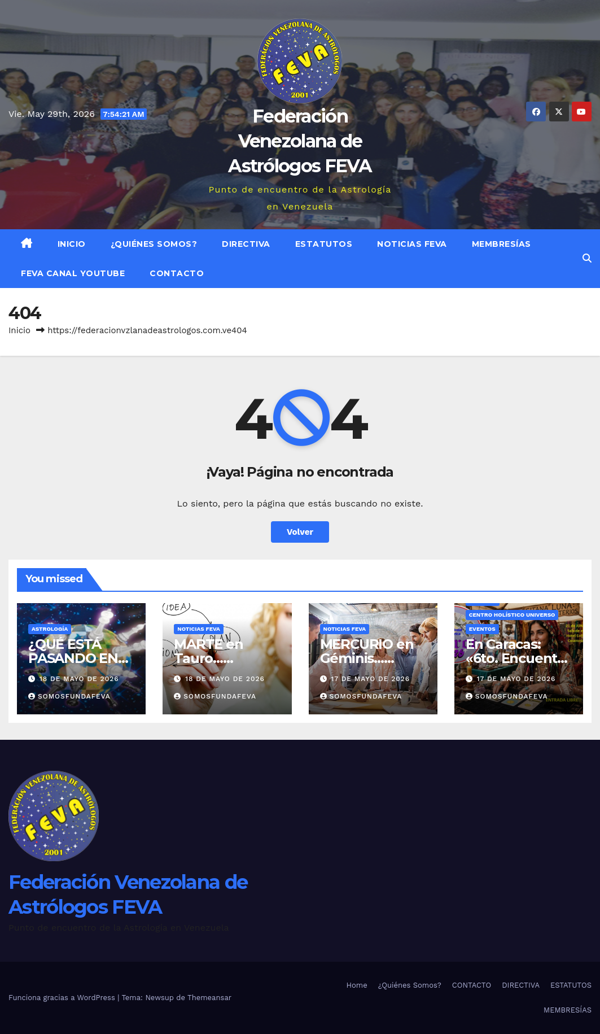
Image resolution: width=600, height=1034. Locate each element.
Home (357, 985)
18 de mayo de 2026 (79, 679)
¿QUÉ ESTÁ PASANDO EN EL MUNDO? (73, 658)
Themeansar (209, 997)
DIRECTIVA (246, 244)
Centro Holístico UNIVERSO (512, 615)
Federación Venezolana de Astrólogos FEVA (300, 141)
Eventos (482, 629)
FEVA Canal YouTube (73, 273)
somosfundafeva (69, 696)
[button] (587, 258)
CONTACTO (177, 273)
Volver (300, 532)
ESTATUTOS (324, 244)
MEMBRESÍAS (501, 244)
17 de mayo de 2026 (370, 679)
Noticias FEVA (412, 244)
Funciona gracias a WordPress (62, 997)
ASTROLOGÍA (50, 629)
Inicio (72, 244)
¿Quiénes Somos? (154, 244)
